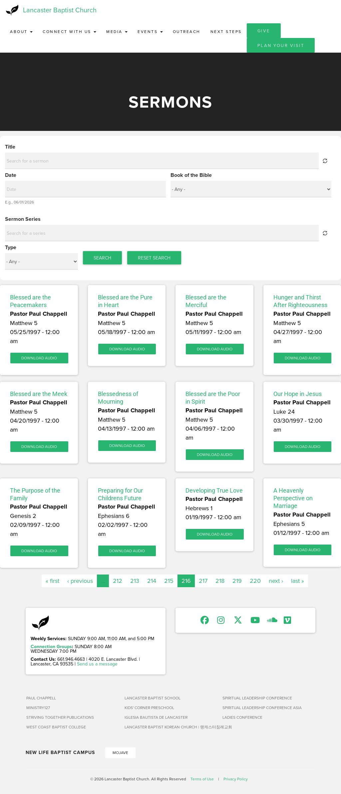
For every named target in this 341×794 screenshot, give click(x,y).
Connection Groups (51, 646)
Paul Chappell (41, 698)
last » (297, 581)
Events (150, 31)
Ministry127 (38, 707)
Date (10, 175)
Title (10, 147)
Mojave (120, 752)
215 (168, 581)
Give (263, 31)
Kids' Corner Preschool (149, 707)
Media (117, 31)
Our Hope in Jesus (297, 393)
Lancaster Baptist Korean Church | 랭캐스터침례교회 (171, 727)
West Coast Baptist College (56, 727)
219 (237, 581)
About (21, 31)
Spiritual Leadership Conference (257, 698)
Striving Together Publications (60, 717)
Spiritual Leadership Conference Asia (262, 707)
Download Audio (39, 358)
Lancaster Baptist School (152, 698)
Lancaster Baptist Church (60, 10)
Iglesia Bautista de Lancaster (156, 717)
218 (219, 581)
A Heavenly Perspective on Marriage (293, 498)
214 (151, 581)
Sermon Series (23, 219)
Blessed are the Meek (38, 393)
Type (10, 247)
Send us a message (97, 663)
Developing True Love (214, 490)
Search (102, 257)
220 (255, 581)
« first (52, 581)
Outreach (186, 31)
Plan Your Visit (280, 45)
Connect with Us (69, 31)
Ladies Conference (242, 717)
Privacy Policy (235, 779)
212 (117, 581)
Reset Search (154, 257)
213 (134, 581)
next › (276, 581)
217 (203, 581)
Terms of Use (202, 779)
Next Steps (226, 31)
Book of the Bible (191, 175)
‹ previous (80, 581)
